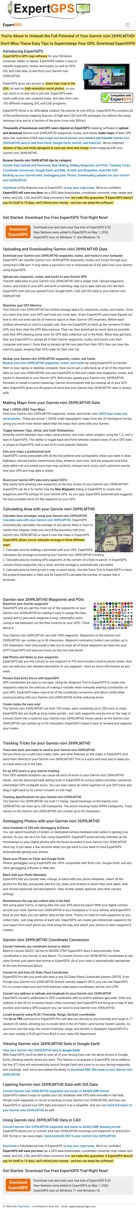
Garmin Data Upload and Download (26, 165)
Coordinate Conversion (18, 170)
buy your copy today (80, 188)
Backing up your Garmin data (22, 175)
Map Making (60, 165)
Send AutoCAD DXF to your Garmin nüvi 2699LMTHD (80, 1136)
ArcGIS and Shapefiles (82, 170)
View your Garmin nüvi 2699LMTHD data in (41, 1050)
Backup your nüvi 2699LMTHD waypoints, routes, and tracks (44, 363)
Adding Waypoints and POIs (89, 165)
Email (64, 1206)
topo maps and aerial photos (58, 138)
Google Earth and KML (50, 170)
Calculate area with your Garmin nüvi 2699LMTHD (37, 520)
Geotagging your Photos (59, 175)
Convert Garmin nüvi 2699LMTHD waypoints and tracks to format (56, 1091)
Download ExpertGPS (18, 232)
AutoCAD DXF (108, 170)
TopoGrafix (23, 1206)
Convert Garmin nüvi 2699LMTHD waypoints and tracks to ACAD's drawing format (62, 1127)
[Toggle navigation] (127, 25)
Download (9, 188)
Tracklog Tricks (119, 165)
